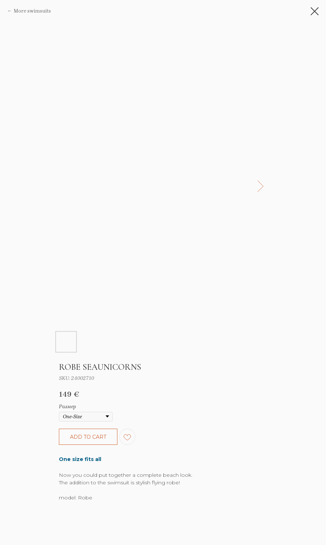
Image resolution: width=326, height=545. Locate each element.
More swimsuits (32, 11)
